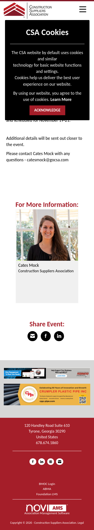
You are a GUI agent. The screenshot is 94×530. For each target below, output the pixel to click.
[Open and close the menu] (70, 10)
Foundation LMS (47, 494)
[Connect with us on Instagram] (50, 461)
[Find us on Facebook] (33, 461)
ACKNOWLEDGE (47, 110)
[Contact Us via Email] (59, 461)
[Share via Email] (33, 336)
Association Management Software (47, 509)
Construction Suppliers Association (46, 271)
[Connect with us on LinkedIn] (41, 461)
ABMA (47, 489)
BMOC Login (47, 484)
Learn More (61, 99)
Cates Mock (28, 265)
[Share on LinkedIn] (59, 336)
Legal (81, 522)
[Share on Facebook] (46, 336)
